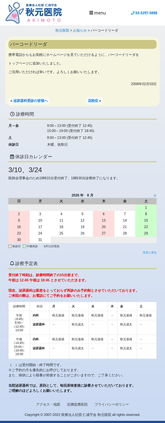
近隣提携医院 (77, 404)
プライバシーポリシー (112, 404)
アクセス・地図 (48, 404)
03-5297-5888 (146, 13)
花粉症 (93, 101)
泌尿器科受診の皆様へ (30, 101)
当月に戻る (150, 252)
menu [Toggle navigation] (97, 13)
